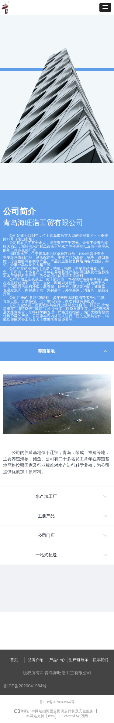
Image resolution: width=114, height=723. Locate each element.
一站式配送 (46, 555)
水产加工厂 (46, 496)
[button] (105, 7)
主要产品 (46, 516)
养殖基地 (46, 351)
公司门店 (46, 535)
